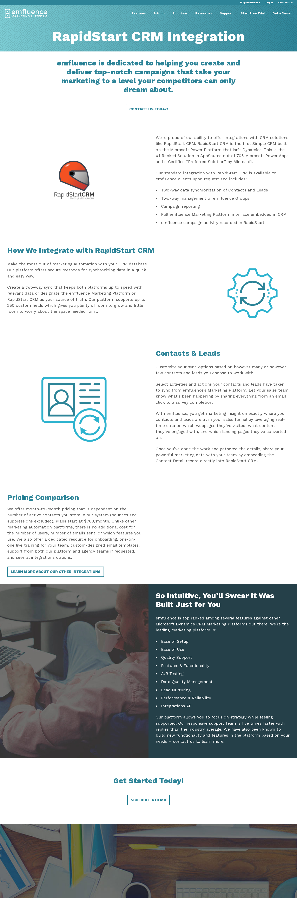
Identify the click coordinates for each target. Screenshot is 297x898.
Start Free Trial (253, 13)
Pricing (159, 13)
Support (226, 13)
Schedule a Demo (148, 845)
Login (269, 2)
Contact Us (285, 2)
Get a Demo (281, 13)
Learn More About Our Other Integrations (58, 611)
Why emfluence (250, 2)
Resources (203, 13)
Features (139, 13)
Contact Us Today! (148, 116)
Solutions (179, 13)
